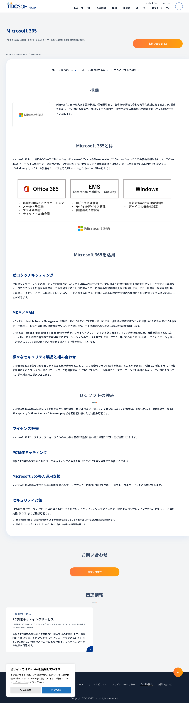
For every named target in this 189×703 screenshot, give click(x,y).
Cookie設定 (25, 690)
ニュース (140, 8)
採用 (114, 8)
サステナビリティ (161, 8)
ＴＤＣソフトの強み (125, 70)
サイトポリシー (20, 682)
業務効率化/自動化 (77, 40)
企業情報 (101, 8)
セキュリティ (41, 40)
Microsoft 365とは (62, 70)
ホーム (10, 54)
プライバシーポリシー (123, 684)
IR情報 (126, 8)
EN (169, 3)
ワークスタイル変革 (55, 40)
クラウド (31, 40)
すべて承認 (56, 690)
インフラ (9, 40)
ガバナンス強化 (20, 40)
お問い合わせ (151, 3)
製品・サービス (82, 8)
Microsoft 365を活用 (93, 70)
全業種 (66, 40)
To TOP (178, 672)
